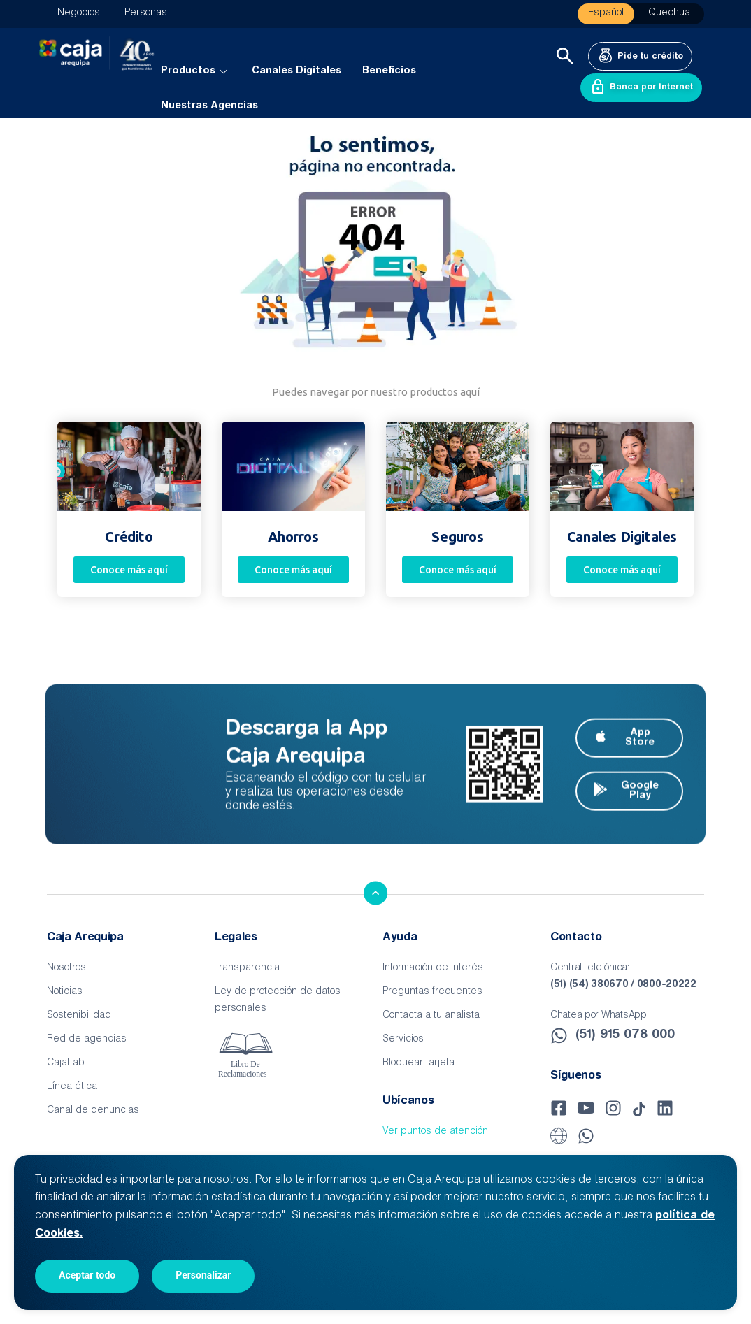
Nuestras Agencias (209, 106)
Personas (145, 13)
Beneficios (389, 71)
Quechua (669, 13)
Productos (196, 71)
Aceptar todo (87, 1275)
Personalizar (203, 1275)
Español (606, 13)
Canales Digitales (296, 71)
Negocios (78, 13)
